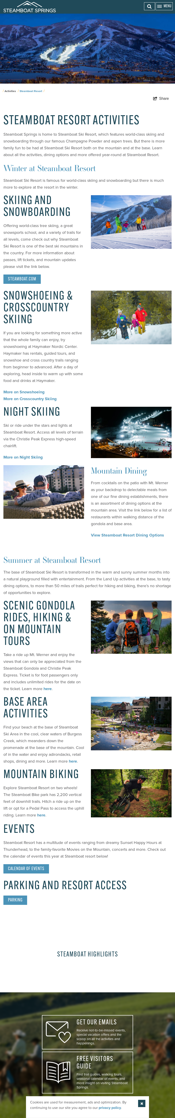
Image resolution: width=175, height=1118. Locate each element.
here (48, 689)
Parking (15, 900)
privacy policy (110, 1107)
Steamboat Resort (31, 91)
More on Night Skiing (23, 457)
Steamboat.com (22, 279)
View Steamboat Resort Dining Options (127, 535)
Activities (10, 91)
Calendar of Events (26, 868)
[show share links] (161, 99)
